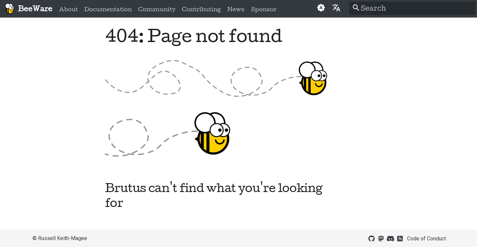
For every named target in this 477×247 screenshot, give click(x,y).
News (235, 9)
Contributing (201, 9)
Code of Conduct (426, 238)
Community (157, 9)
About (68, 9)
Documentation (108, 9)
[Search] (412, 8)
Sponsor (263, 9)
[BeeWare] (9, 8)
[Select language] (336, 7)
